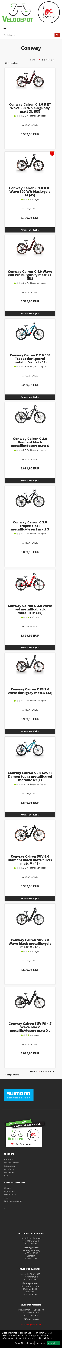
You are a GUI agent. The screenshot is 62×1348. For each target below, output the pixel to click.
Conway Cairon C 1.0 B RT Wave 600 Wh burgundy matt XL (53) (30, 108)
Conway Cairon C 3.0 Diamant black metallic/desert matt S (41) (30, 443)
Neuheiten (9, 1172)
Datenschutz (10, 1194)
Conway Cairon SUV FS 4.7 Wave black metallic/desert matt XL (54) (30, 1028)
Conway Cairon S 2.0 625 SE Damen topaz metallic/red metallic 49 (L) (30, 776)
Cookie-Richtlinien (44, 1338)
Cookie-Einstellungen (24, 1343)
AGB (6, 1197)
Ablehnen (41, 1343)
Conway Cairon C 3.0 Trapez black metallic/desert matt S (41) (30, 527)
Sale (6, 1175)
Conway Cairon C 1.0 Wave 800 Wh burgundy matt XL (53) (30, 275)
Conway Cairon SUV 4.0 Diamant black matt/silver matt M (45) (30, 860)
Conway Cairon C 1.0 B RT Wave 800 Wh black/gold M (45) (30, 191)
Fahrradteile (9, 1166)
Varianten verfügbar (30, 230)
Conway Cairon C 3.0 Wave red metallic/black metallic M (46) (30, 609)
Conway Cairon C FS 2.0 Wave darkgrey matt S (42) (30, 691)
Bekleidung (9, 1169)
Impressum (9, 1191)
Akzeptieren (53, 1343)
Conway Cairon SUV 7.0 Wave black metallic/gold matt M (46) (30, 943)
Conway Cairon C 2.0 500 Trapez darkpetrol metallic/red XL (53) (30, 358)
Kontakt (7, 1188)
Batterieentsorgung (13, 1201)
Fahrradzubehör (11, 1162)
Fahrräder (8, 1159)
